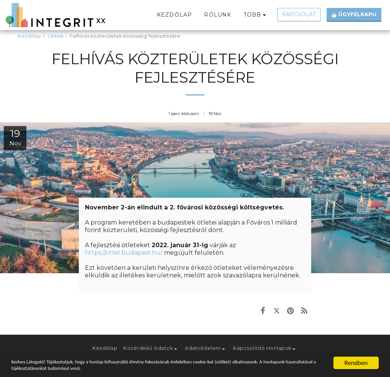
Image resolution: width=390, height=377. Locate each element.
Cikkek (55, 36)
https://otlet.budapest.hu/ (124, 252)
